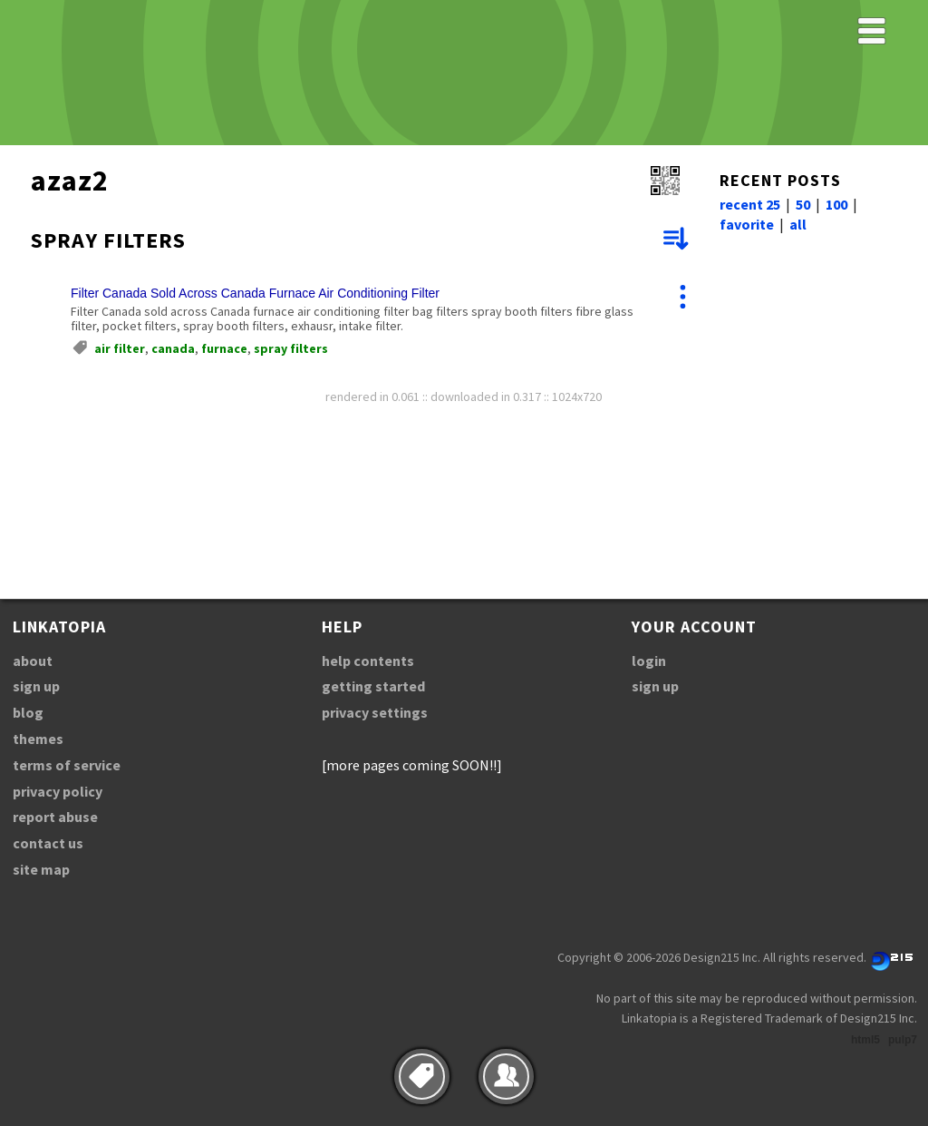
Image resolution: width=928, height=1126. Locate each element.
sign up (36, 686)
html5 (865, 1039)
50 (803, 204)
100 (836, 204)
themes (38, 738)
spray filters (291, 348)
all (798, 224)
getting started (373, 686)
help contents (368, 660)
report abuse (55, 817)
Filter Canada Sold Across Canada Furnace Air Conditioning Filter (255, 293)
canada (173, 348)
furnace (224, 348)
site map (41, 869)
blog (28, 712)
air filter (119, 348)
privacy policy (57, 791)
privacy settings (375, 712)
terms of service (67, 765)
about (33, 660)
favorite (747, 224)
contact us (48, 843)
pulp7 (902, 1039)
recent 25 (750, 204)
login (649, 660)
